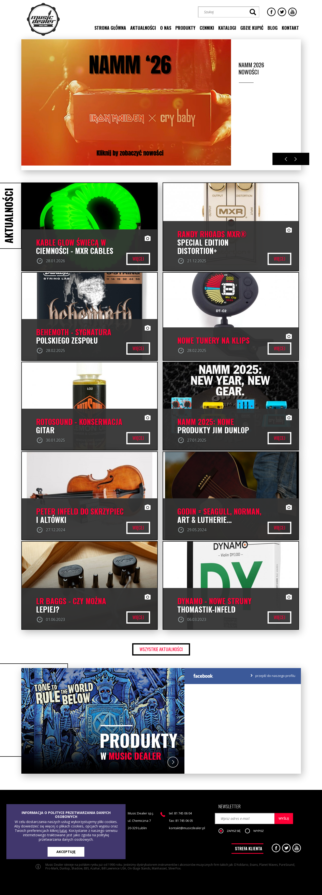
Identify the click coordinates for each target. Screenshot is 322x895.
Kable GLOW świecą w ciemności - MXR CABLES (74, 246)
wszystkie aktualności (161, 649)
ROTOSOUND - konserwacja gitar (79, 426)
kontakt (290, 28)
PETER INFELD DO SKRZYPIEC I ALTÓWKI (80, 515)
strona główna (110, 28)
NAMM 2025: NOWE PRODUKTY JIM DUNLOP (213, 426)
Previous (286, 159)
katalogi (227, 28)
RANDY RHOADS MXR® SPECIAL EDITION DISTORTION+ (211, 242)
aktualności (143, 28)
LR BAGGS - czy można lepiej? (71, 605)
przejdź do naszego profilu (275, 675)
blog (273, 28)
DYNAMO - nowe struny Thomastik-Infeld (214, 605)
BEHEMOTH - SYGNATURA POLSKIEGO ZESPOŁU (73, 336)
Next (296, 159)
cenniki (207, 28)
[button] (232, 831)
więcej (138, 258)
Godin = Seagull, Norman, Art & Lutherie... (219, 515)
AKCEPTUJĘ (66, 851)
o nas (165, 28)
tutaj (63, 830)
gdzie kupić (251, 28)
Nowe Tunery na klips (213, 340)
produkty (185, 28)
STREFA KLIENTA (248, 849)
